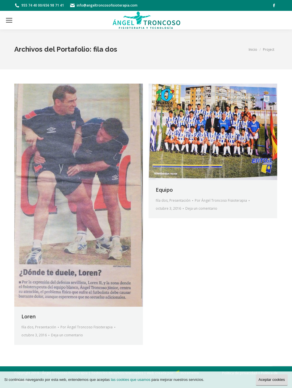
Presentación (45, 327)
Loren (28, 316)
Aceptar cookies (272, 379)
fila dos (27, 327)
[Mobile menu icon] (9, 20)
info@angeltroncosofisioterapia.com (107, 5)
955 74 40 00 (31, 5)
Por (86, 327)
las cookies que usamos (131, 379)
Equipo (164, 189)
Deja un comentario (67, 335)
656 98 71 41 (53, 5)
